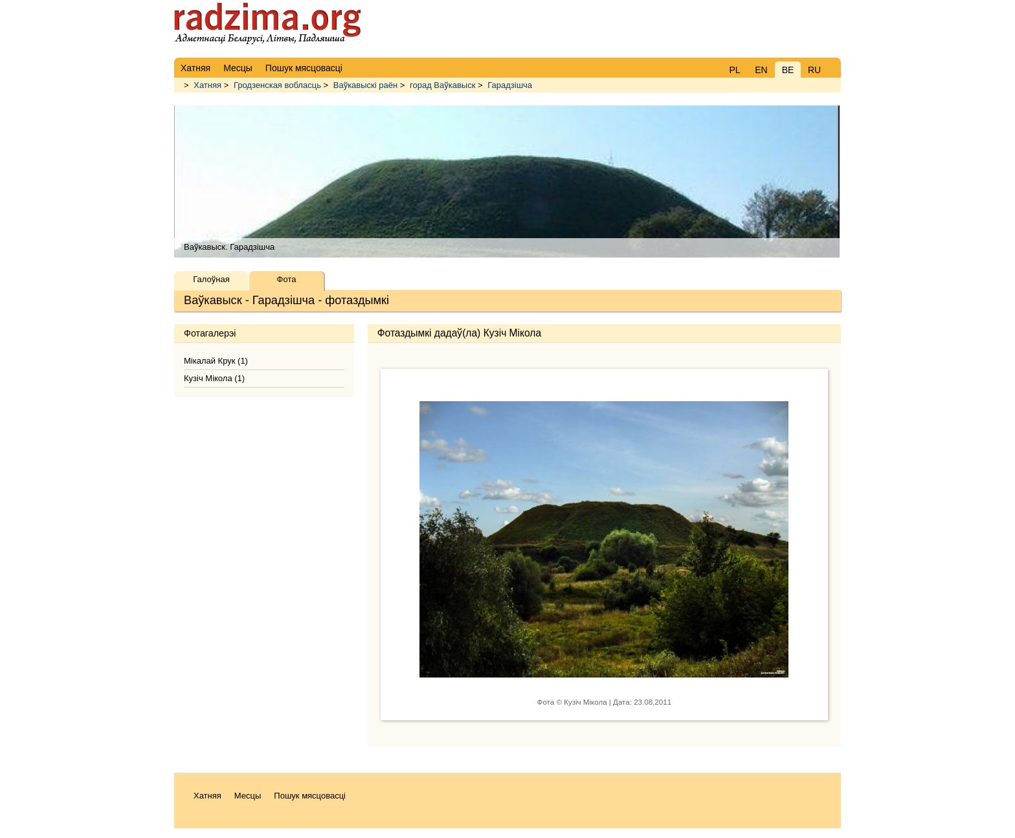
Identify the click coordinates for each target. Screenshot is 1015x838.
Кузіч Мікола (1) (214, 378)
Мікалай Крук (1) (216, 361)
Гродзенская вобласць (277, 85)
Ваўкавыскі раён (365, 85)
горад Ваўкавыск (442, 85)
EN (761, 70)
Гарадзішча (509, 85)
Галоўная (211, 279)
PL (734, 70)
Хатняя (207, 85)
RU (814, 70)
